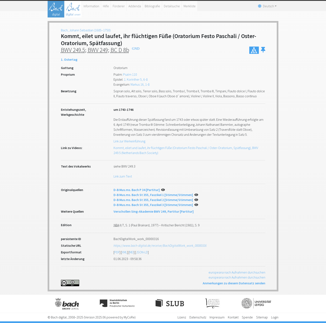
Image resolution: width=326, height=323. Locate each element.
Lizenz (182, 317)
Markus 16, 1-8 (140, 84)
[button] (263, 50)
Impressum (217, 317)
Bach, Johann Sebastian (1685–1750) (86, 30)
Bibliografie (152, 6)
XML (124, 252)
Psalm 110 (130, 74)
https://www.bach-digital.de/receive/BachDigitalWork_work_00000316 (160, 245)
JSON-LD (142, 252)
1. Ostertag (69, 59)
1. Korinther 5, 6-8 (136, 79)
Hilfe (106, 6)
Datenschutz (197, 317)
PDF (117, 252)
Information (91, 6)
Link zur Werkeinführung (129, 141)
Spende (247, 317)
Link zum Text (123, 176)
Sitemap (262, 317)
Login (274, 317)
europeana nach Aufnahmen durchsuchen (237, 272)
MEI (131, 252)
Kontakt (233, 317)
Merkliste (190, 6)
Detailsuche (172, 6)
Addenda (134, 6)
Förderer (119, 6)
